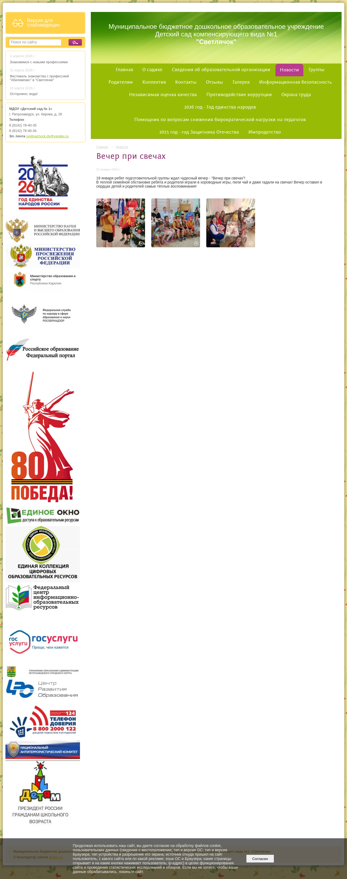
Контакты (186, 82)
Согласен (260, 859)
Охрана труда (296, 94)
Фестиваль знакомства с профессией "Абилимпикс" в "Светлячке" (39, 78)
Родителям (120, 82)
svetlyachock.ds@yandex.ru (47, 136)
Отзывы (214, 82)
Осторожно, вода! (24, 94)
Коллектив (154, 82)
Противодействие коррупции (239, 94)
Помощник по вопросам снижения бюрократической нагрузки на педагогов (220, 119)
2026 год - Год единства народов (220, 107)
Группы (316, 69)
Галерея (241, 82)
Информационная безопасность (295, 82)
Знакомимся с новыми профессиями (39, 62)
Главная (124, 69)
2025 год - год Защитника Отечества (199, 132)
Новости (289, 70)
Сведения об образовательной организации (221, 69)
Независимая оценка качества (163, 94)
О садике (152, 69)
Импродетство (264, 132)
